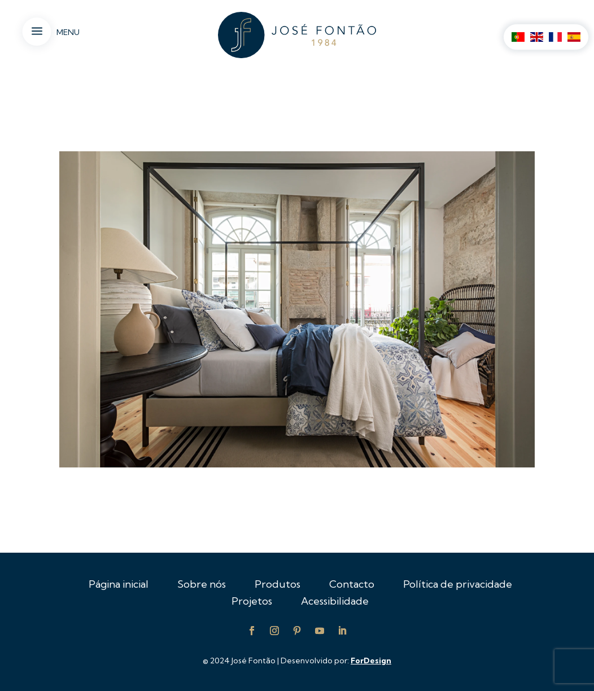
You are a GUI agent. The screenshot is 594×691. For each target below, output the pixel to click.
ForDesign (371, 660)
